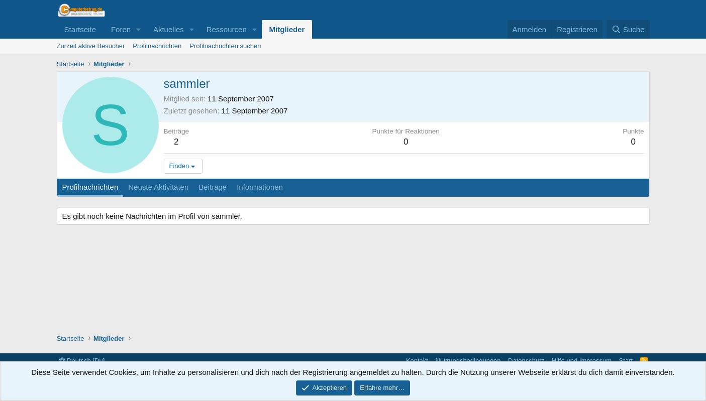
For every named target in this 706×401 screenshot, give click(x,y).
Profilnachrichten (157, 46)
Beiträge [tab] (212, 187)
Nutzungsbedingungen (467, 360)
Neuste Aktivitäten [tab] (158, 187)
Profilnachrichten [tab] (90, 187)
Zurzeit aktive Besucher (91, 46)
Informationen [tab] (260, 187)
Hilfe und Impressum (582, 360)
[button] (139, 29)
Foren (121, 29)
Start (626, 360)
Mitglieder (287, 29)
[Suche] (628, 29)
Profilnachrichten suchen (225, 46)
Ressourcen (227, 29)
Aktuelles (168, 29)
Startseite (80, 29)
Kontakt (417, 360)
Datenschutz (526, 360)
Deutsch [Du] (82, 360)
